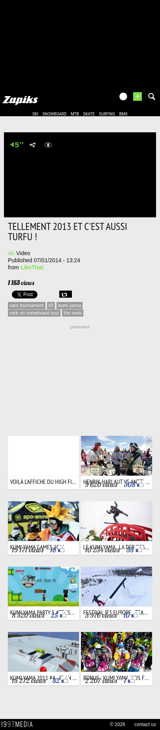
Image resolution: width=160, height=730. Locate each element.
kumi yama (69, 305)
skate (89, 114)
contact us (145, 724)
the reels (73, 313)
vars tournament (26, 305)
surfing (107, 114)
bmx (123, 114)
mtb (75, 114)
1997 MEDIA (19, 724)
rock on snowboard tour (34, 313)
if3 (51, 305)
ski (35, 114)
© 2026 (117, 724)
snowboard (54, 114)
